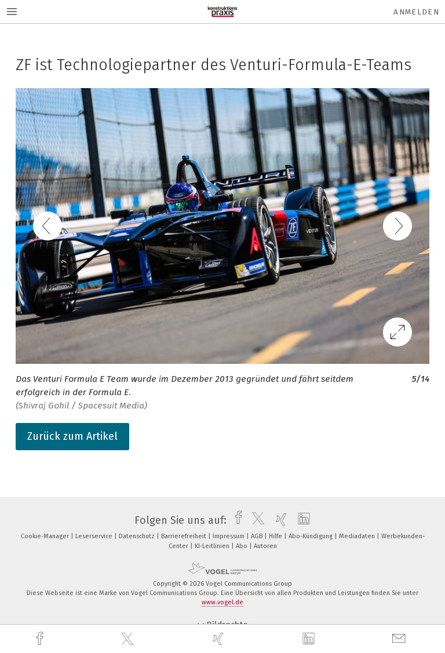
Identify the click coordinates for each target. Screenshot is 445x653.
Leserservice (94, 536)
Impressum (229, 536)
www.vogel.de (222, 602)
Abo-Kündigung (311, 536)
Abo (242, 546)
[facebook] (41, 639)
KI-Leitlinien (213, 546)
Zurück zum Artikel (72, 436)
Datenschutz (137, 536)
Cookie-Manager (46, 536)
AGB (257, 536)
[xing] (219, 639)
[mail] (400, 639)
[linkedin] (310, 639)
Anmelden (416, 12)
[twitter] (128, 639)
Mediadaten (358, 536)
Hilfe (276, 536)
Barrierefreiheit (184, 536)
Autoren (265, 546)
